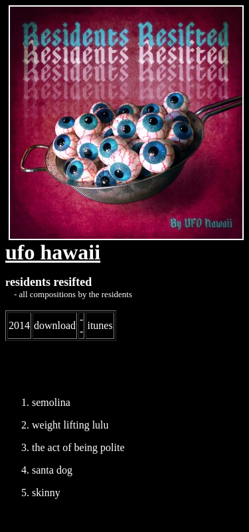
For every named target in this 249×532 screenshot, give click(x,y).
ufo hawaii (52, 252)
